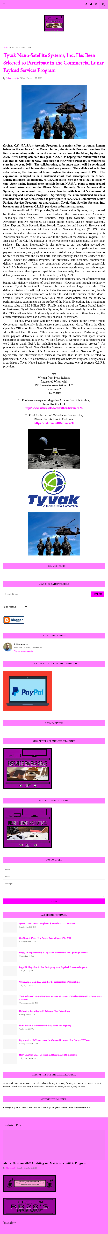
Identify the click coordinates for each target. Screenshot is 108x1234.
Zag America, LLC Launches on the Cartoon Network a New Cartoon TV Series (54, 1040)
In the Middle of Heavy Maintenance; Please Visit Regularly (45, 1025)
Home (6, 47)
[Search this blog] (47, 594)
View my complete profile (23, 651)
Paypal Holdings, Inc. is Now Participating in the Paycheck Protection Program (53, 967)
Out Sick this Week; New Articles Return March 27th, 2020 (45, 938)
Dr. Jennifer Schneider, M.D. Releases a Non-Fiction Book (44, 1011)
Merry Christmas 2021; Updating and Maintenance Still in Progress (48, 1054)
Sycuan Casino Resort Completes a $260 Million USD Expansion (47, 923)
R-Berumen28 (21, 644)
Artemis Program (21, 47)
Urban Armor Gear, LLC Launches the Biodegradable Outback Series (49, 981)
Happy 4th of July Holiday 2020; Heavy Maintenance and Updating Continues (53, 952)
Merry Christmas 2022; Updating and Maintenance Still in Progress (44, 1163)
